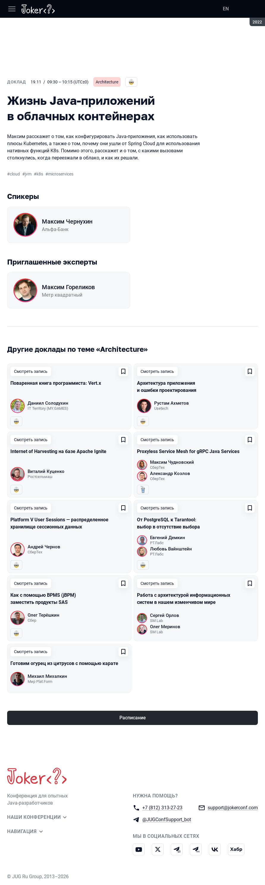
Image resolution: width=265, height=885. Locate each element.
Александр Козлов (170, 473)
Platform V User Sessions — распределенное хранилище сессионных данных (59, 523)
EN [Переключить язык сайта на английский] (226, 9)
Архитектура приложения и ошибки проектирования (166, 386)
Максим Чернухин (67, 221)
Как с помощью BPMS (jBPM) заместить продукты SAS (43, 598)
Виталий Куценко (46, 471)
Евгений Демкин (167, 537)
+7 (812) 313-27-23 (162, 807)
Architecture (107, 82)
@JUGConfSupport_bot (166, 819)
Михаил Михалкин (47, 676)
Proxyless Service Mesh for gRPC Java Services (188, 451)
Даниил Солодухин (48, 403)
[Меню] (12, 9)
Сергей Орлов (164, 615)
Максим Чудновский (172, 462)
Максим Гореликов (68, 287)
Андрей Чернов (44, 546)
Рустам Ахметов (171, 403)
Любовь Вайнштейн (171, 549)
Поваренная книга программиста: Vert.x (55, 383)
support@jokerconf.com (233, 807)
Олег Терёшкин (43, 615)
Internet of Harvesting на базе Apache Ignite (58, 451)
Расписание (132, 718)
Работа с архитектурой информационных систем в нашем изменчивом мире (183, 598)
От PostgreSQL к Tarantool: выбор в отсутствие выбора (168, 523)
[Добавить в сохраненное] (123, 371)
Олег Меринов (165, 626)
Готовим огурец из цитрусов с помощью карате (64, 663)
